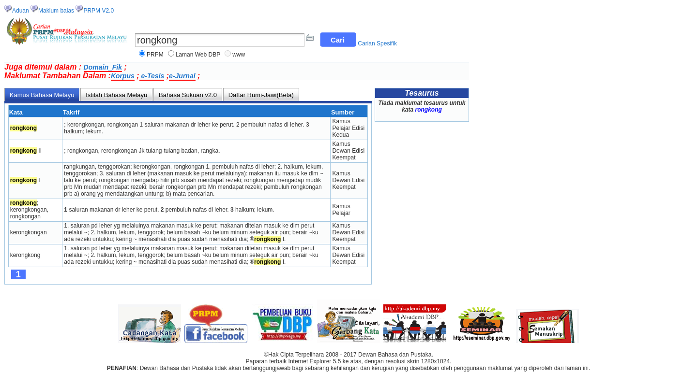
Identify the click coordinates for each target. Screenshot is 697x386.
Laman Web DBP (198, 54)
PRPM (155, 54)
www (238, 54)
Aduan (20, 10)
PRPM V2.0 (98, 10)
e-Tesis (152, 76)
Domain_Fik (103, 67)
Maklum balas (56, 10)
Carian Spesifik (377, 43)
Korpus (123, 76)
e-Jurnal (182, 76)
